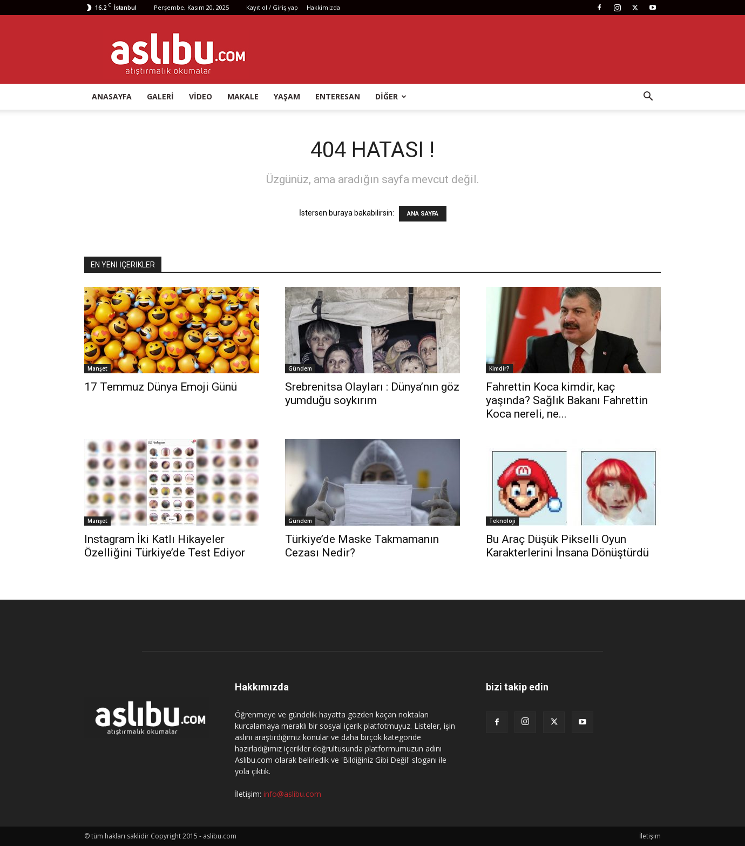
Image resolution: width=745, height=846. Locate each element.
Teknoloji (502, 521)
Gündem (300, 368)
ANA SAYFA (422, 213)
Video (200, 96)
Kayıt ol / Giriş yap (272, 7)
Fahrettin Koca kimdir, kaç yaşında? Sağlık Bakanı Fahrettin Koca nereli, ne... (567, 400)
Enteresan (337, 96)
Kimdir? (499, 368)
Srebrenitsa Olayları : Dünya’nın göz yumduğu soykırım (372, 393)
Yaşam (287, 96)
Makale (243, 96)
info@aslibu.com (292, 794)
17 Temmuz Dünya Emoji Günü (160, 386)
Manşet (97, 368)
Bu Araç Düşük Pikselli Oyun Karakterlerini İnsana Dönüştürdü (567, 546)
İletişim (650, 836)
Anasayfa (112, 96)
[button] (648, 97)
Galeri (160, 96)
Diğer (391, 96)
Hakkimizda (323, 7)
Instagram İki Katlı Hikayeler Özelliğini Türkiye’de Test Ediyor (164, 546)
